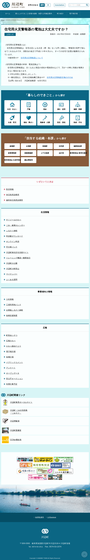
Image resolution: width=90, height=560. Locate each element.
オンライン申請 (12, 240)
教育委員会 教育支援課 (78, 152)
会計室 (61, 152)
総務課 (12, 145)
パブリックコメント (14, 361)
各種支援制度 (11, 314)
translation (59, 5)
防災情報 (10, 188)
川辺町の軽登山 (12, 267)
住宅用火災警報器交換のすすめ (60, 77)
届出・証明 (61, 106)
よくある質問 (11, 278)
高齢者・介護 (45, 119)
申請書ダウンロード (14, 235)
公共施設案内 (47, 13)
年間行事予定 (11, 383)
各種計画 (10, 356)
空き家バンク (11, 246)
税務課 (45, 145)
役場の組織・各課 (34, 13)
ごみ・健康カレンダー (15, 224)
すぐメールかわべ (13, 219)
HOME (3, 20)
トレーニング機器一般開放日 (18, 257)
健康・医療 (78, 106)
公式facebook (53, 515)
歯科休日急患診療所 (14, 199)
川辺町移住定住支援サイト (17, 251)
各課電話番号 (38, 515)
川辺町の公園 (11, 262)
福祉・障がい (28, 119)
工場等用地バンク (13, 303)
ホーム (7, 13)
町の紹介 (60, 13)
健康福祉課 (77, 145)
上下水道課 (45, 152)
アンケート (10, 367)
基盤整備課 (28, 152)
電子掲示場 (73, 13)
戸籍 (28, 106)
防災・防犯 (61, 119)
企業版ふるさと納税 (14, 309)
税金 (45, 106)
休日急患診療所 (12, 193)
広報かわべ (10, 339)
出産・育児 (12, 119)
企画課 (28, 145)
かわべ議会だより (13, 345)
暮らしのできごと (20, 13)
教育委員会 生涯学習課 (12, 159)
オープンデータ (12, 372)
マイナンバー (11, 273)
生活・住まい (12, 106)
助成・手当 (78, 119)
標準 (42, 5)
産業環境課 (12, 152)
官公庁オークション (14, 377)
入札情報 (10, 298)
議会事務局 (28, 159)
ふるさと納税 (11, 229)
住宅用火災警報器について (32, 58)
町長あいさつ (11, 334)
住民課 (61, 145)
